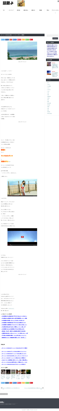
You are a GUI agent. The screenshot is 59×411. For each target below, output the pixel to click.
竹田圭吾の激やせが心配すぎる (51, 49)
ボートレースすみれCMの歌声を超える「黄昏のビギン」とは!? (28, 376)
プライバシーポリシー (55, 11)
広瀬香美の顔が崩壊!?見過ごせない (52, 46)
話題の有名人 (26, 10)
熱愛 (48, 101)
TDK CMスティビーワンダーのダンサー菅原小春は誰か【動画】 (8, 376)
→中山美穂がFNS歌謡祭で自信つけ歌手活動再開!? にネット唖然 (14, 318)
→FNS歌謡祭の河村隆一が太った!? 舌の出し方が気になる (12, 320)
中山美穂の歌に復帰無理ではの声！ (52, 48)
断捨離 (40, 10)
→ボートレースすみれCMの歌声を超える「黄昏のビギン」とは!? (14, 362)
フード (48, 87)
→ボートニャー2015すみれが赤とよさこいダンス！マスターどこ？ (14, 355)
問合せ (48, 10)
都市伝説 (18, 10)
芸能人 (48, 106)
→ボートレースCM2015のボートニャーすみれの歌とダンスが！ (14, 353)
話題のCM (33, 10)
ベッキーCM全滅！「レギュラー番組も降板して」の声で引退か (3, 376)
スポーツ (48, 84)
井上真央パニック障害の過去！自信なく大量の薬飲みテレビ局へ (55, 66)
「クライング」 (11, 308)
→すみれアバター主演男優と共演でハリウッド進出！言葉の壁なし (14, 360)
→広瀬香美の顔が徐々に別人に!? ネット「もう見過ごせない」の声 (14, 333)
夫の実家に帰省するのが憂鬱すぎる (52, 54)
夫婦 (48, 94)
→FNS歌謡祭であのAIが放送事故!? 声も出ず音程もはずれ (12, 329)
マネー (48, 91)
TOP (4, 10)
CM (47, 82)
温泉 (48, 99)
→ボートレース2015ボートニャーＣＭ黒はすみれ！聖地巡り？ (13, 357)
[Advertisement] (29, 24)
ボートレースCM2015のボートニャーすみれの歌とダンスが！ (11, 388)
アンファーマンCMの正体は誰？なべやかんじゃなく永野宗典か (23, 376)
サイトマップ (11, 10)
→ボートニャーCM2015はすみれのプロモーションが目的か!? (13, 364)
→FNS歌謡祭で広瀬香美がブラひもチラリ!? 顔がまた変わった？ (14, 324)
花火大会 (48, 104)
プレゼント (49, 89)
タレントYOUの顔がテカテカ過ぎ (52, 51)
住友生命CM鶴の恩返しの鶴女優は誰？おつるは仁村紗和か (13, 376)
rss (58, 1)
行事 (48, 108)
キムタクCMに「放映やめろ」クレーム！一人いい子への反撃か (18, 376)
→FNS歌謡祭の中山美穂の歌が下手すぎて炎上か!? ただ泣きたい (14, 316)
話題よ (2, 402)
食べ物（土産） (49, 113)
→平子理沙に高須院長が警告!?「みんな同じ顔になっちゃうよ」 (14, 335)
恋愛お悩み (49, 96)
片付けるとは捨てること (50, 56)
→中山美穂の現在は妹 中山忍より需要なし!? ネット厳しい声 (13, 326)
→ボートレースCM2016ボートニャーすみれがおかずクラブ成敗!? (14, 348)
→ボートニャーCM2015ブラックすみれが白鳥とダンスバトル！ (14, 351)
